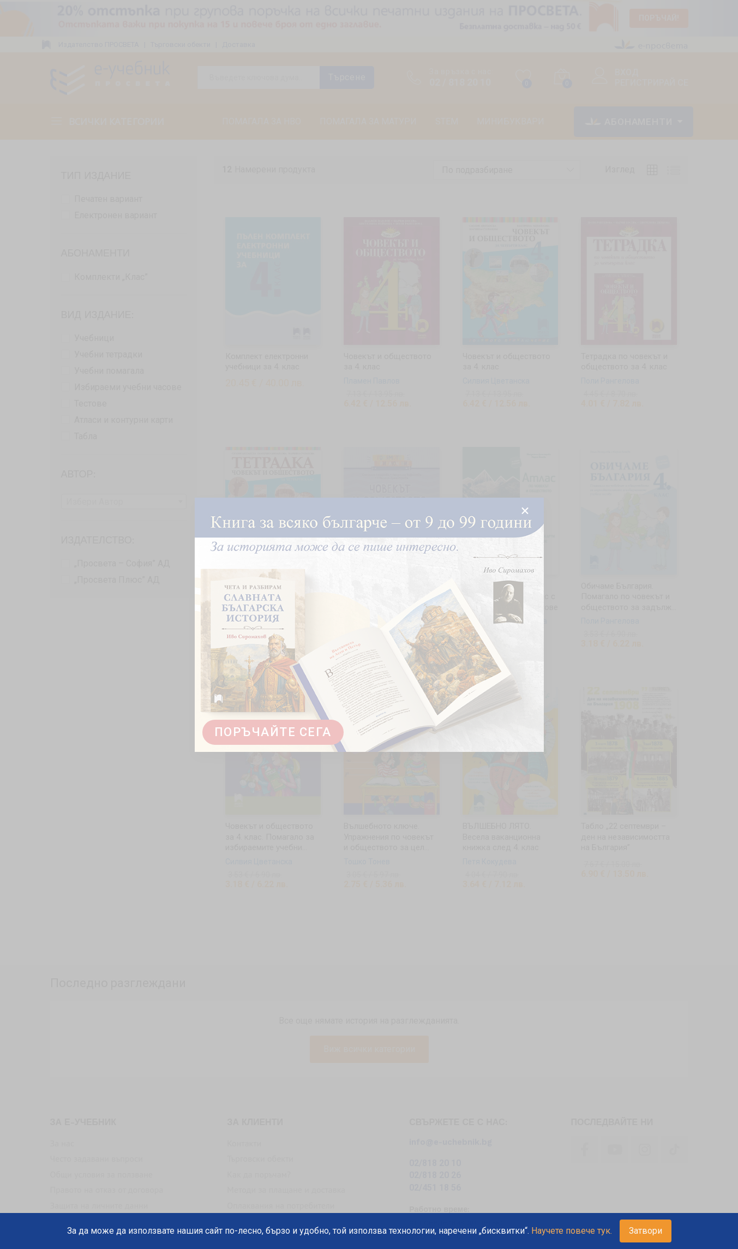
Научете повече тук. (571, 1231)
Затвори (645, 1231)
